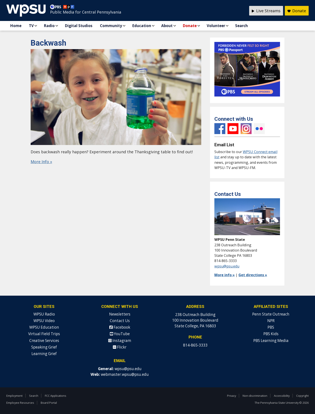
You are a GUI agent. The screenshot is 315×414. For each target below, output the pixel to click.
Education (141, 25)
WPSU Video (44, 320)
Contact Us (120, 320)
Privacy (231, 396)
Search (241, 25)
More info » (224, 275)
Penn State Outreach (270, 314)
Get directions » (252, 275)
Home (15, 25)
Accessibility (282, 396)
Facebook (219, 128)
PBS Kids (270, 333)
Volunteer (216, 25)
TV (31, 25)
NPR (271, 320)
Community (111, 25)
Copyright (302, 396)
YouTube (233, 128)
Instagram (246, 128)
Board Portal (49, 403)
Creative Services (44, 340)
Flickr (259, 128)
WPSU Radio (44, 314)
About (167, 25)
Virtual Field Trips (44, 333)
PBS (271, 327)
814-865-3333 (195, 345)
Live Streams (266, 10)
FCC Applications (55, 396)
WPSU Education (44, 327)
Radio (49, 25)
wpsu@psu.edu (226, 266)
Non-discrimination (255, 396)
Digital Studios (78, 25)
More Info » (41, 161)
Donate (190, 25)
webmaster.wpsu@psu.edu (125, 374)
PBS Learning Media (271, 340)
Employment (14, 396)
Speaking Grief (44, 347)
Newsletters (119, 314)
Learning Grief (44, 353)
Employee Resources (20, 403)
